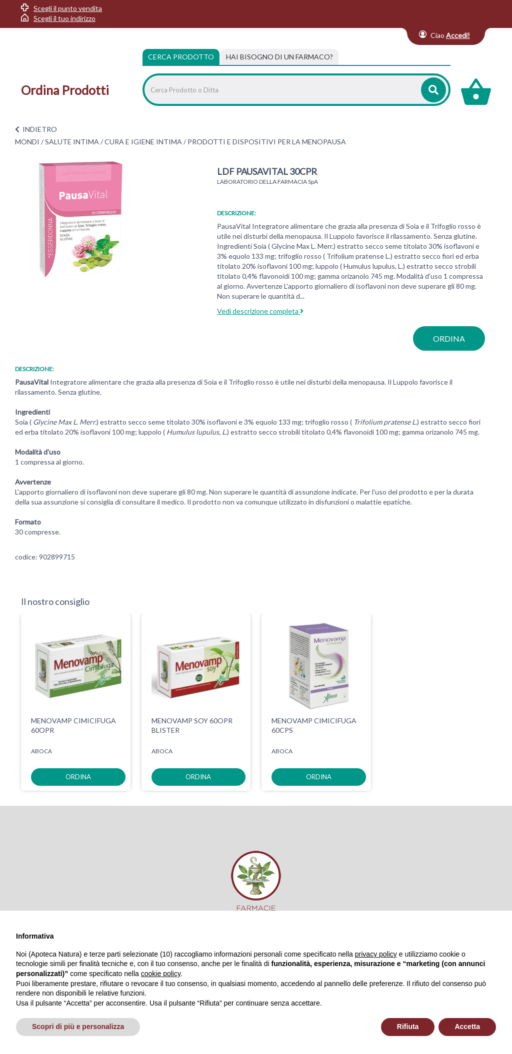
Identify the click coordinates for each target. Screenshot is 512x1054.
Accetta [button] (467, 1027)
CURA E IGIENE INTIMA (143, 141)
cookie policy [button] (160, 974)
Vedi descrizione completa (260, 311)
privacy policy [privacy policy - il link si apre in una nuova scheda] (376, 954)
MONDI (27, 141)
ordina (449, 338)
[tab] (279, 57)
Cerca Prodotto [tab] (181, 56)
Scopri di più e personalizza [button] (78, 1027)
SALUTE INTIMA (72, 141)
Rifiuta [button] (408, 1027)
